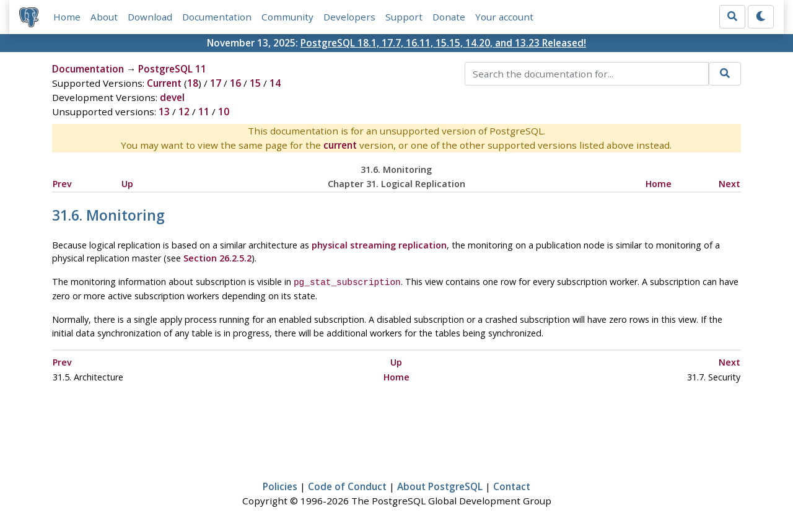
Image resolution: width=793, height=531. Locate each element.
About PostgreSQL (440, 485)
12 (184, 111)
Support (404, 17)
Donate (448, 17)
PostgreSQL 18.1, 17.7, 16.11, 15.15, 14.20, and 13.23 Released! (443, 43)
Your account (504, 17)
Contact (511, 485)
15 (255, 83)
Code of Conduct (347, 485)
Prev (62, 184)
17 (215, 83)
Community (287, 17)
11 (203, 111)
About (104, 17)
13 (164, 111)
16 (235, 83)
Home (67, 17)
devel (172, 97)
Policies (280, 485)
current (340, 145)
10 (223, 111)
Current (164, 83)
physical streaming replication (379, 245)
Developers (349, 17)
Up (127, 184)
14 (275, 83)
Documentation (217, 17)
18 (192, 83)
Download (150, 17)
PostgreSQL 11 (172, 69)
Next (729, 184)
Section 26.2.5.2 (217, 258)
